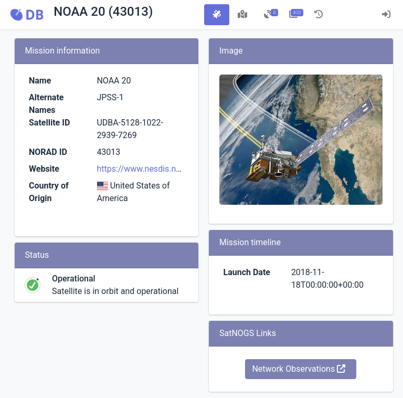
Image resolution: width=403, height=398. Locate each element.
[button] (26, 15)
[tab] (216, 14)
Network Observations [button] (298, 369)
